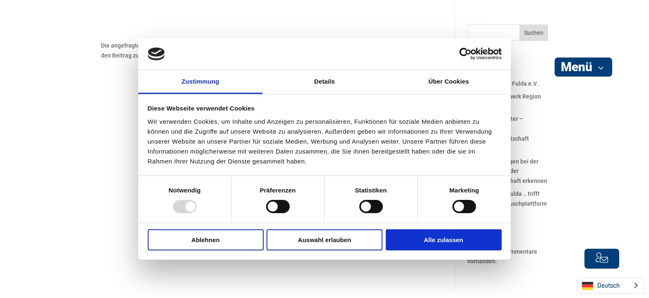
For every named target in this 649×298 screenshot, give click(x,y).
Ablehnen (205, 239)
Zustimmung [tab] (200, 81)
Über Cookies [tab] (448, 81)
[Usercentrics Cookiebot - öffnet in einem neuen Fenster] (465, 54)
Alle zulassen (443, 239)
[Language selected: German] (611, 286)
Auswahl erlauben (324, 239)
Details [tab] (324, 81)
